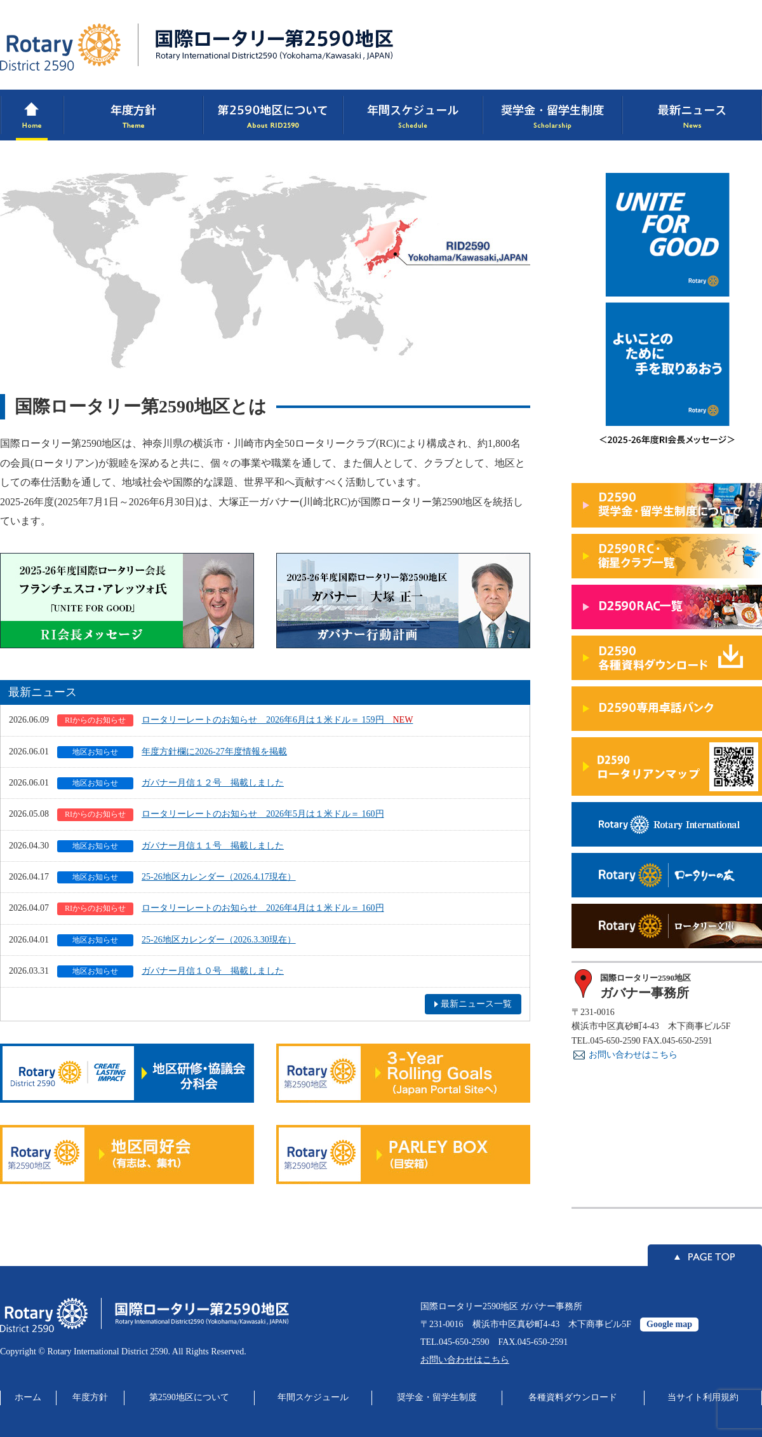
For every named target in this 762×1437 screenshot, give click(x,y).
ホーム (28, 1397)
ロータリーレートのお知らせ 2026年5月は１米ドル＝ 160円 (220, 814)
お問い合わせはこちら (633, 1054)
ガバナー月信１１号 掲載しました (170, 846)
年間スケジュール (313, 1397)
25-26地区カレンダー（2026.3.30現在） (176, 940)
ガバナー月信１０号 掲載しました (170, 971)
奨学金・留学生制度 (437, 1397)
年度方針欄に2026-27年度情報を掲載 (172, 752)
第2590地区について (189, 1397)
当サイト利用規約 (703, 1397)
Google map (669, 1324)
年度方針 (90, 1397)
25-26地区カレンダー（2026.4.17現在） (176, 877)
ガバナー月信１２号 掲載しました (170, 783)
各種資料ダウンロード (572, 1397)
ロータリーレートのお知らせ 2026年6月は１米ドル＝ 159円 (235, 720)
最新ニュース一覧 (476, 1004)
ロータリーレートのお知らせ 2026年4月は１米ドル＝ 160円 (220, 908)
